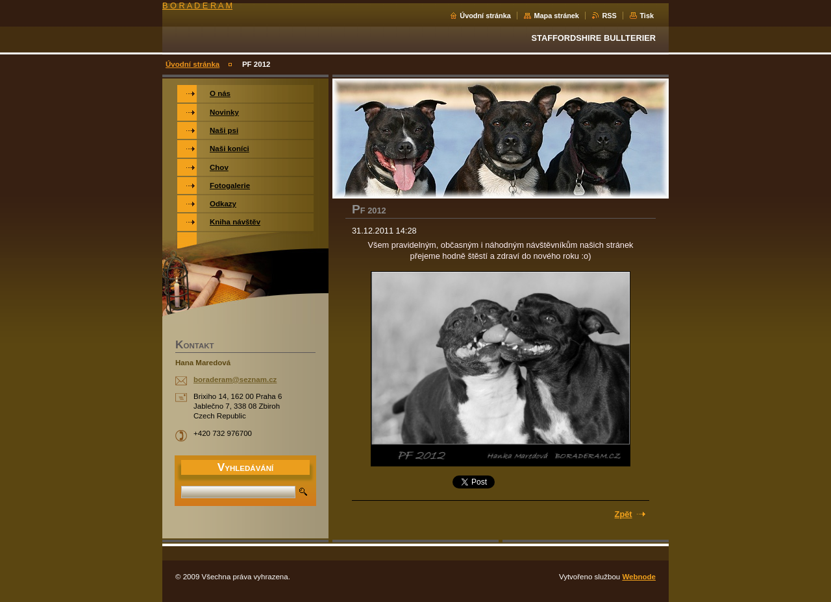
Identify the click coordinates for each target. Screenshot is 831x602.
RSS (609, 15)
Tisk (646, 15)
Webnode (639, 577)
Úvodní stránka (485, 15)
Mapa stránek (556, 15)
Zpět (623, 514)
